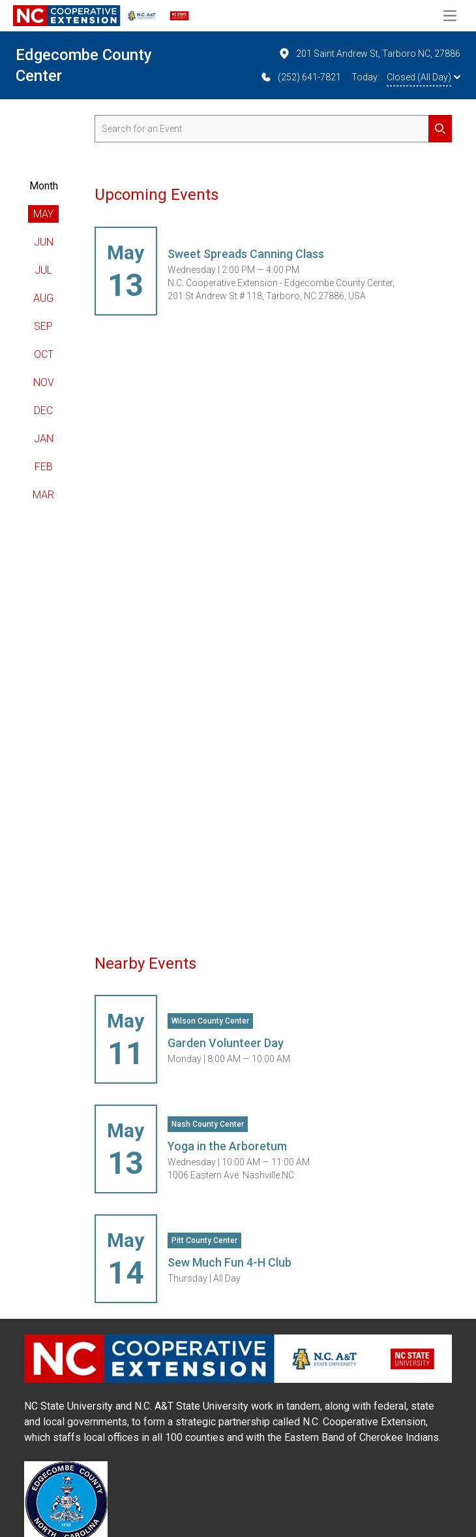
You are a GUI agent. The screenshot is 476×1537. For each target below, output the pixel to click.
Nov (43, 382)
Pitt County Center (204, 1240)
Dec (43, 410)
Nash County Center (207, 1124)
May (43, 214)
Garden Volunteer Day (226, 1043)
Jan (43, 438)
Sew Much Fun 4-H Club (229, 1262)
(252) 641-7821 (300, 77)
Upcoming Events (156, 195)
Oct (43, 354)
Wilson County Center (210, 1021)
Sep (43, 326)
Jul (43, 270)
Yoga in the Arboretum (227, 1146)
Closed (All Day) (423, 77)
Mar (43, 495)
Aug (43, 298)
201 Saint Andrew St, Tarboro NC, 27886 (369, 53)
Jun (43, 242)
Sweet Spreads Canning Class (246, 254)
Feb (44, 467)
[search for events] (273, 128)
